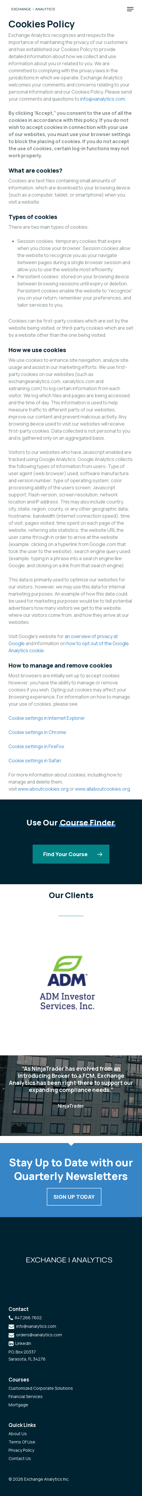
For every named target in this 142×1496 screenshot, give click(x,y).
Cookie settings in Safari (35, 760)
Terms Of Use (22, 1442)
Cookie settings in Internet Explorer (47, 718)
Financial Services (26, 1396)
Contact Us (20, 1458)
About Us (18, 1433)
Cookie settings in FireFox (36, 746)
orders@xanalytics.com (39, 1335)
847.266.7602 (28, 1317)
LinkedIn (23, 1343)
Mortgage (18, 1404)
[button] (130, 9)
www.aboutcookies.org (43, 789)
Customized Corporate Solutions (41, 1388)
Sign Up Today (74, 1196)
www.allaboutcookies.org (102, 789)
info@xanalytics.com (102, 99)
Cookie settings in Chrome (37, 732)
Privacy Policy (21, 1450)
